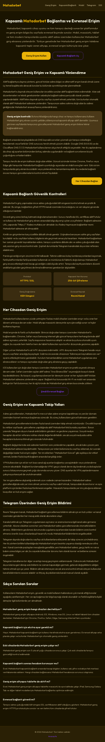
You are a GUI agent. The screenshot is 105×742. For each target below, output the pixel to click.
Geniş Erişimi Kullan (36, 55)
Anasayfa (52, 736)
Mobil (81, 5)
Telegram (91, 5)
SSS (100, 5)
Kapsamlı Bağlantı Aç (68, 55)
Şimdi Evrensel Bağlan (52, 391)
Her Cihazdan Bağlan (87, 181)
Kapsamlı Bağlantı (67, 5)
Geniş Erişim (50, 5)
